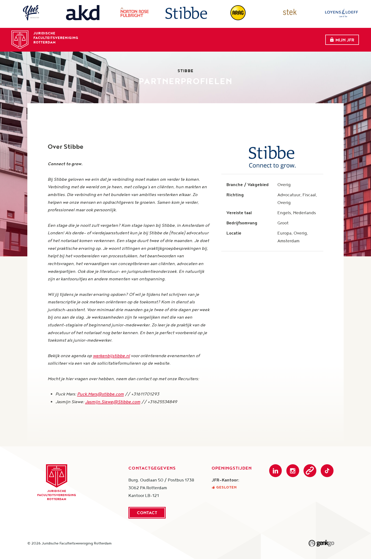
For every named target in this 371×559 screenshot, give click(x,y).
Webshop (270, 36)
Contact (147, 512)
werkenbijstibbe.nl (111, 355)
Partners (204, 36)
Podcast (310, 470)
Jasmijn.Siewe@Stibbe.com (112, 401)
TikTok (327, 470)
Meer (300, 37)
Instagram (292, 470)
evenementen (166, 36)
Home (102, 36)
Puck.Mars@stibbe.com (100, 394)
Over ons (130, 36)
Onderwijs (237, 36)
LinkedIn (275, 470)
